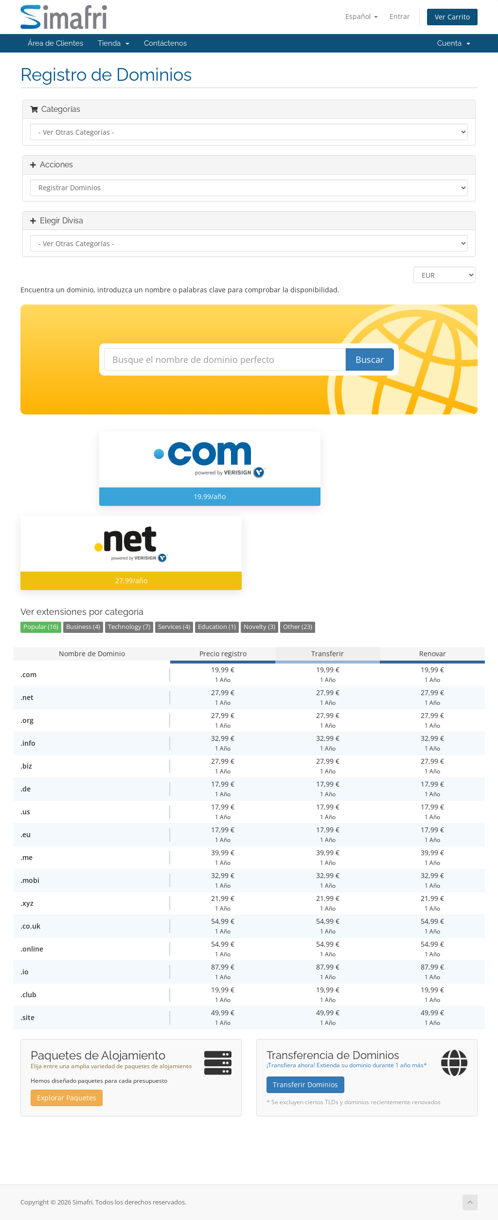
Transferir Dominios (305, 1084)
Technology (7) (129, 627)
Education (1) (217, 627)
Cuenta (453, 43)
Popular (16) (40, 627)
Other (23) (297, 627)
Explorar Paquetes (66, 1097)
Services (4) (174, 627)
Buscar (370, 359)
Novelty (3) (259, 627)
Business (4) (83, 627)
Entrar (400, 16)
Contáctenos (165, 43)
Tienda (113, 43)
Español (361, 16)
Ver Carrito (452, 16)
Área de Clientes (55, 43)
